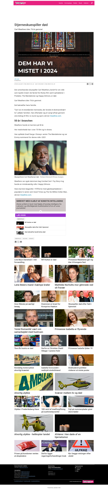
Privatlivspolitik (26, 481)
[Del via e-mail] (92, 84)
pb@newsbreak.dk (24, 477)
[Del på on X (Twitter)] (90, 84)
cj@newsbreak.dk (25, 473)
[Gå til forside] (21, 3)
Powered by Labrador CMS (54, 487)
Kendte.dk (20, 481)
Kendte (61, 3)
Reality (75, 3)
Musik (80, 3)
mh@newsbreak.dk (30, 476)
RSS (77, 471)
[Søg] (91, 3)
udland (25, 238)
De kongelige (68, 3)
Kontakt (16, 481)
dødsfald (20, 219)
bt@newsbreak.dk (25, 471)
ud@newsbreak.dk (23, 467)
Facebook (78, 467)
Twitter (78, 469)
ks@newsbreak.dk (25, 474)
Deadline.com (55, 116)
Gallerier (86, 3)
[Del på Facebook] (88, 84)
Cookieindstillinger (35, 481)
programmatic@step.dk (57, 468)
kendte (31, 238)
